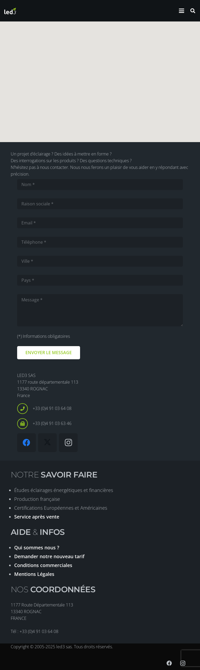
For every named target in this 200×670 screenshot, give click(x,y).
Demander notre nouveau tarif (49, 556)
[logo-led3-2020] (10, 11)
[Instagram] (68, 442)
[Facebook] (26, 442)
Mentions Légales (34, 574)
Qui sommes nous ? (36, 547)
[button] (181, 10)
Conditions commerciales (43, 565)
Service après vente (36, 516)
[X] (47, 442)
